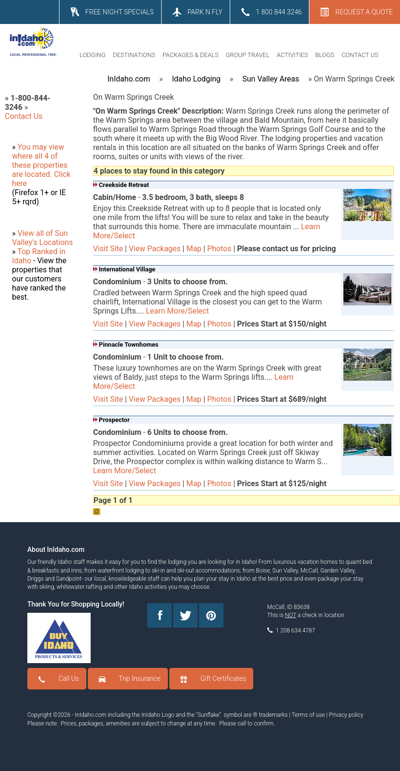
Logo (168, 715)
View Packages (154, 248)
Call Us (69, 678)
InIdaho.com (128, 78)
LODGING (93, 54)
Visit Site (108, 248)
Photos (219, 248)
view (56, 147)
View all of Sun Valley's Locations (42, 238)
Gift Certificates (223, 678)
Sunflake (208, 715)
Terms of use (308, 715)
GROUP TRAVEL (248, 54)
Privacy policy (346, 715)
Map (193, 248)
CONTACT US (359, 54)
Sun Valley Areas (270, 78)
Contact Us (24, 116)
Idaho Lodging (196, 78)
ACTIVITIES (292, 54)
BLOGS (324, 54)
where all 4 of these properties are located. (40, 165)
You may (32, 147)
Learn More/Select (177, 310)
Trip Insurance (140, 678)
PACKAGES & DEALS (191, 54)
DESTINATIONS (134, 54)
